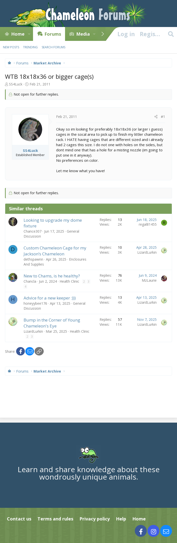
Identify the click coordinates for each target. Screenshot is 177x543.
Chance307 (32, 231)
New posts (11, 47)
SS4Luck (15, 84)
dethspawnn (33, 259)
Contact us (19, 519)
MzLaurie (149, 280)
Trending (30, 47)
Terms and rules (55, 519)
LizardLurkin (147, 252)
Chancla (30, 281)
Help (121, 519)
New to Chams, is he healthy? (52, 276)
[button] (29, 34)
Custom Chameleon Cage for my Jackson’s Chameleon (55, 251)
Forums (52, 34)
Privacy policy (94, 519)
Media (83, 34)
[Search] (171, 34)
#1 (163, 116)
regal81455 (148, 224)
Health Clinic (69, 281)
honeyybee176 (35, 303)
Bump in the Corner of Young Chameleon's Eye (52, 323)
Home (18, 34)
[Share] (156, 116)
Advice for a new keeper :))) (50, 298)
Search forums (53, 47)
